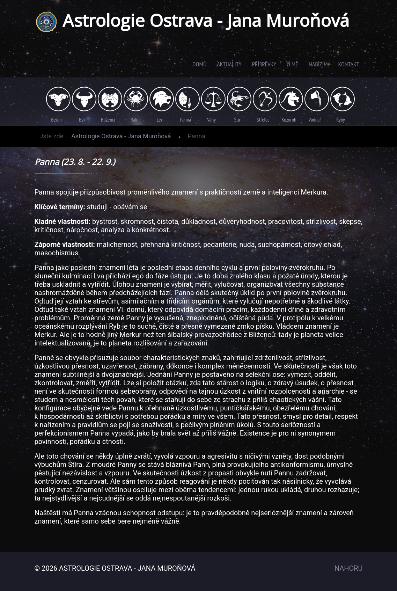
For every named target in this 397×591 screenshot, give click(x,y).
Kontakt (348, 64)
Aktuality (229, 64)
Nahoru (348, 568)
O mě (292, 64)
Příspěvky (264, 64)
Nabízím (318, 64)
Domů (199, 64)
